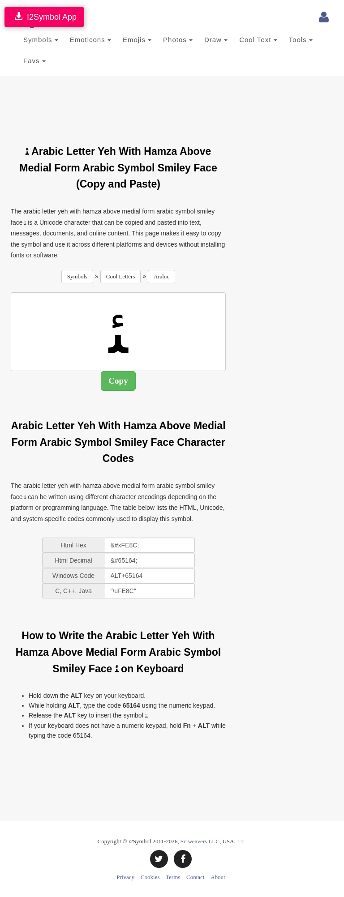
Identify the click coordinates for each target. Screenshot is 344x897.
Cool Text (258, 39)
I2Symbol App (44, 16)
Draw (216, 39)
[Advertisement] (174, 105)
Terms (173, 877)
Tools (301, 39)
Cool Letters (120, 276)
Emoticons (90, 39)
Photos (178, 39)
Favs (34, 60)
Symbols (40, 39)
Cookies (150, 877)
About (218, 877)
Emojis (137, 39)
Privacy (125, 877)
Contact (195, 877)
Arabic (161, 276)
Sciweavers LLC (200, 841)
